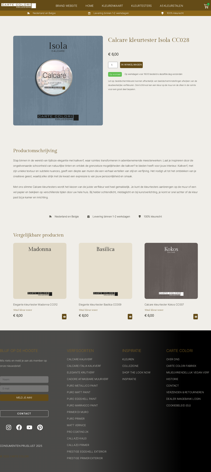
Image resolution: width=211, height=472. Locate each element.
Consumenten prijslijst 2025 (21, 445)
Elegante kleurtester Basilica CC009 (100, 304)
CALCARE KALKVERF (79, 359)
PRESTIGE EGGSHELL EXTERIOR (86, 451)
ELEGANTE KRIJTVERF (81, 372)
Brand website (67, 5)
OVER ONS (173, 359)
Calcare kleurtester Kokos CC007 (164, 304)
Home (91, 5)
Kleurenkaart (113, 5)
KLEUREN (128, 359)
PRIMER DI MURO (78, 412)
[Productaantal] (113, 65)
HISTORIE (172, 379)
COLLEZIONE (130, 365)
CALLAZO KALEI (77, 438)
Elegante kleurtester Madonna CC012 (35, 304)
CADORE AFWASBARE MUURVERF (87, 379)
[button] (64, 316)
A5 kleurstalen (172, 5)
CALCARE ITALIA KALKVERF (84, 365)
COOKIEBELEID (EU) (178, 405)
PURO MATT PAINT (78, 392)
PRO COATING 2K (78, 431)
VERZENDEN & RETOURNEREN (185, 392)
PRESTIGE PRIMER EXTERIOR (85, 458)
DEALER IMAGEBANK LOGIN (183, 398)
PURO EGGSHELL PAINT (82, 398)
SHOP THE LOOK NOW (136, 372)
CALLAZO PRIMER (78, 445)
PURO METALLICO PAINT (82, 385)
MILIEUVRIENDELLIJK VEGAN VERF (187, 372)
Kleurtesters (142, 5)
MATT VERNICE (76, 425)
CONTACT (172, 385)
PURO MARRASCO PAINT (82, 405)
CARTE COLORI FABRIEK (181, 365)
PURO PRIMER (76, 418)
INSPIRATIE (129, 379)
